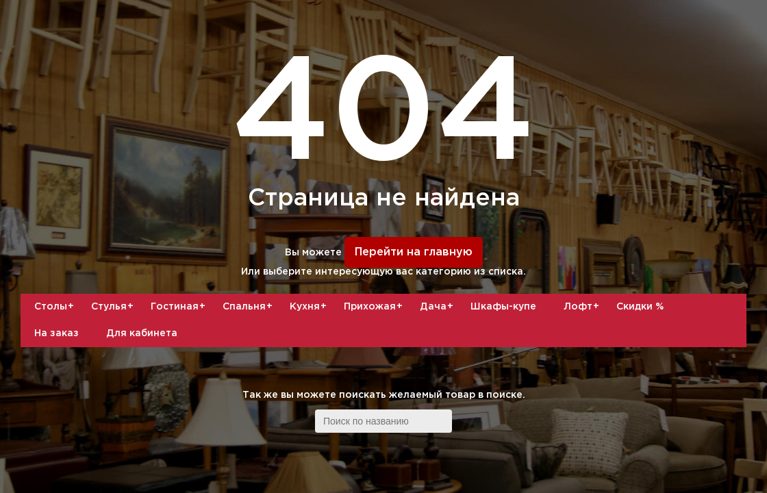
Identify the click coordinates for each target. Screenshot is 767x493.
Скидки (640, 307)
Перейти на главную (414, 252)
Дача (438, 306)
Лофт (583, 306)
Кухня (310, 306)
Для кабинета (141, 333)
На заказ (56, 333)
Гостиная (180, 306)
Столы (55, 306)
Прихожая (375, 306)
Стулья (114, 306)
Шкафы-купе (503, 307)
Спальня (249, 306)
